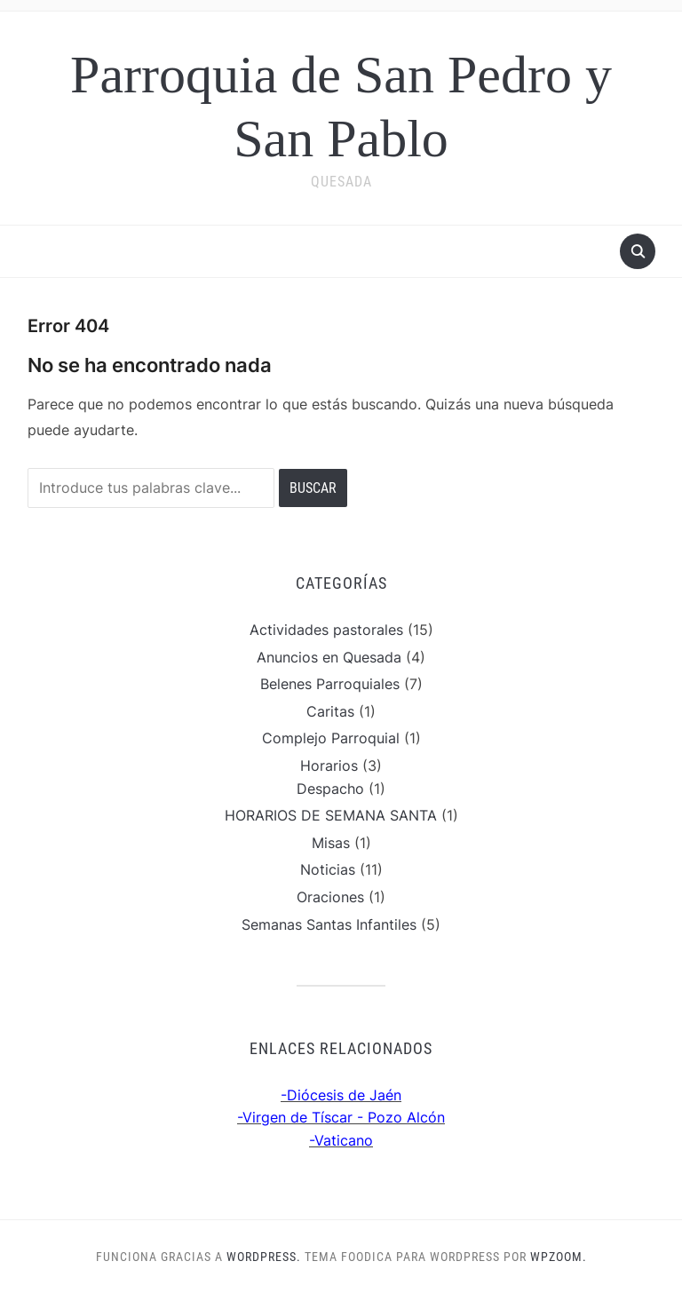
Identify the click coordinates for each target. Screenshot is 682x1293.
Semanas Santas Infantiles (329, 924)
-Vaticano (341, 1140)
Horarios (329, 765)
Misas (331, 843)
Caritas (330, 711)
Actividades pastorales (326, 630)
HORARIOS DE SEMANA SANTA (331, 815)
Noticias (327, 869)
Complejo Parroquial (331, 738)
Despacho (330, 788)
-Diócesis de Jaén (341, 1095)
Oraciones (330, 897)
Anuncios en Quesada (329, 657)
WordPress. (263, 1256)
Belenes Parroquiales (330, 684)
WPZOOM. (558, 1256)
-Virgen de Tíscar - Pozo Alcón (341, 1117)
